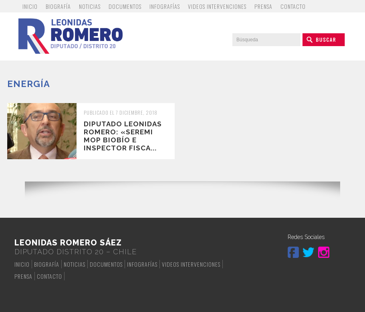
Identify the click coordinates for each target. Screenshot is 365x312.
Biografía (58, 6)
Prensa (263, 6)
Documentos (125, 6)
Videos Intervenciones (217, 6)
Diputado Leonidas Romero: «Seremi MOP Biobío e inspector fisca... (123, 136)
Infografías (164, 6)
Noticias (90, 6)
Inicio (30, 6)
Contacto (293, 6)
